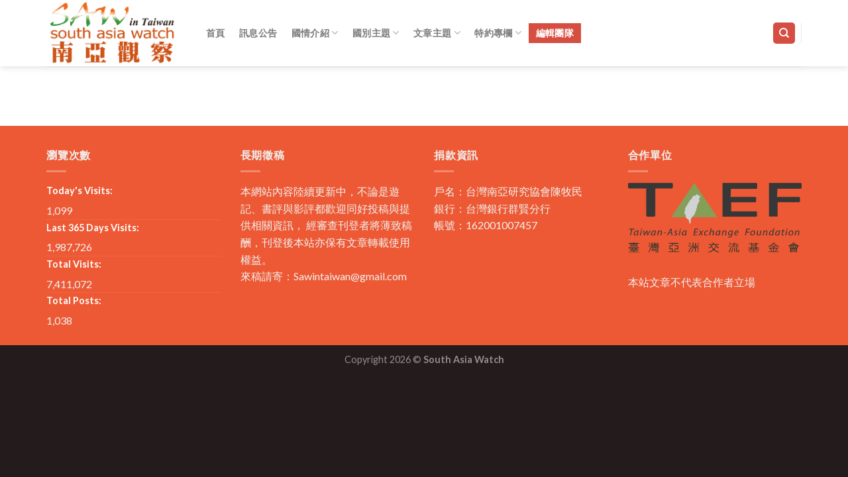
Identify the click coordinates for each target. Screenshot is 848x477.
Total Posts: (73, 300)
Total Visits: (73, 264)
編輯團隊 (555, 32)
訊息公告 (258, 32)
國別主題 (375, 32)
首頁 (215, 32)
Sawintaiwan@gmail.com (350, 276)
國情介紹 (315, 32)
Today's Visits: (79, 190)
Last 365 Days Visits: (92, 227)
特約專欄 (497, 32)
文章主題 (436, 32)
